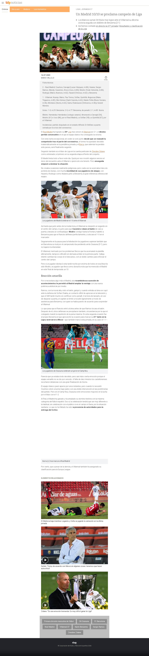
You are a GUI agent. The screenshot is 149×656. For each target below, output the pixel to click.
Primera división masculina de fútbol (59, 621)
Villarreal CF (65, 627)
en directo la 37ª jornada (107, 26)
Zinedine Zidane (98, 151)
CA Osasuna (84, 621)
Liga (69, 132)
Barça (81, 144)
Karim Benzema (81, 627)
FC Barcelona (99, 621)
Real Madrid (48, 132)
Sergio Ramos (98, 627)
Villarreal (86, 132)
